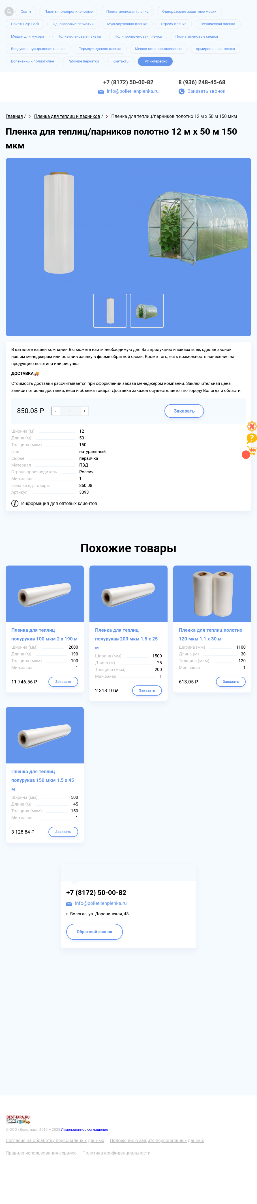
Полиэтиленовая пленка (127, 11)
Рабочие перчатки (83, 61)
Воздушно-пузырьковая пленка (38, 49)
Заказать (184, 411)
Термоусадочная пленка (100, 49)
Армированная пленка (215, 49)
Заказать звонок (206, 91)
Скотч (26, 11)
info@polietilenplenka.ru (133, 91)
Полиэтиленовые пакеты (79, 36)
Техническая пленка (217, 24)
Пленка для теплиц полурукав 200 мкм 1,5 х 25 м (126, 638)
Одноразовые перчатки (73, 24)
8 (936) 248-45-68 (201, 82)
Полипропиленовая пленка (138, 36)
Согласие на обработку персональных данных (55, 1140)
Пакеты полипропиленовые (68, 11)
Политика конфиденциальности (116, 1153)
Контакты (121, 61)
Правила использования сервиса (41, 1153)
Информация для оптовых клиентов (59, 503)
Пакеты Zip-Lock (25, 24)
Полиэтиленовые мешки (196, 36)
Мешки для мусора (27, 36)
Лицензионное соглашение (84, 1129)
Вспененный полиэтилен (32, 61)
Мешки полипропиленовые (158, 49)
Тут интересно (155, 61)
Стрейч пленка (173, 24)
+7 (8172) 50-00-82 (128, 82)
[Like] (252, 430)
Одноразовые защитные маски (189, 11)
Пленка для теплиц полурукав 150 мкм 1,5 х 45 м (42, 780)
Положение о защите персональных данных (157, 1140)
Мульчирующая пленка (127, 24)
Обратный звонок (94, 931)
